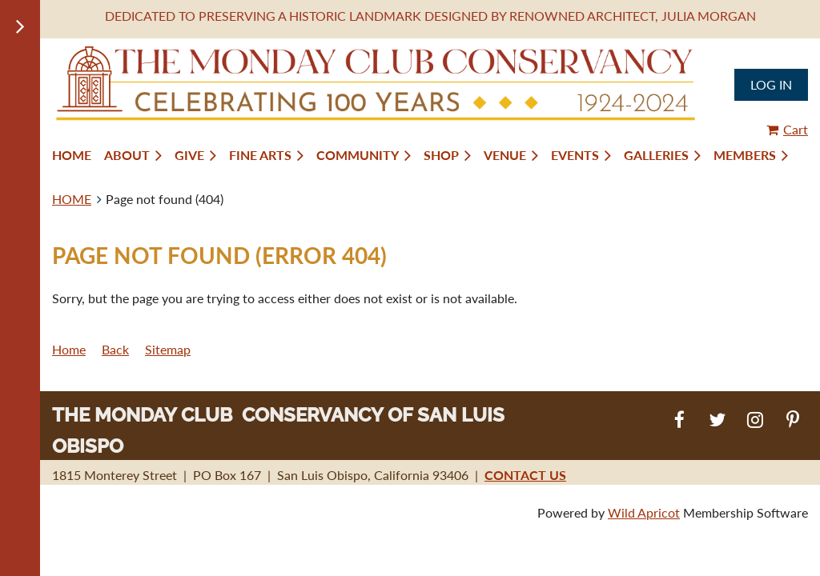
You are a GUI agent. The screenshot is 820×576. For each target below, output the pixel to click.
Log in (771, 84)
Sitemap (168, 349)
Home (69, 349)
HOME (71, 198)
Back (115, 349)
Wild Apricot (644, 512)
